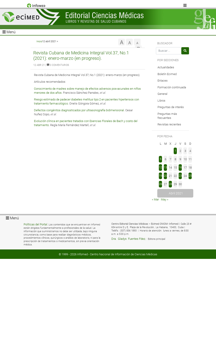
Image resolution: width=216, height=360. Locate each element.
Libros (161, 100)
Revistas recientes (169, 124)
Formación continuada (172, 87)
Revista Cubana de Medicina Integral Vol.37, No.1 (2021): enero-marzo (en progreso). (81, 55)
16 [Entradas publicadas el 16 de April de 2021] (180, 167)
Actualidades (166, 67)
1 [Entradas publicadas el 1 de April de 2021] (175, 150)
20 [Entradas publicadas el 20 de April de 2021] (165, 175)
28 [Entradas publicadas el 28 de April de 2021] (170, 184)
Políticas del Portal (35, 224)
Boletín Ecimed (167, 74)
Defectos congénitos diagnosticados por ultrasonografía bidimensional (79, 110)
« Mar (155, 199)
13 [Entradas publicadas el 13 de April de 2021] (165, 167)
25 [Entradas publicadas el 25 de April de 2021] (190, 175)
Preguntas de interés (171, 107)
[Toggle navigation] (185, 6)
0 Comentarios (58, 65)
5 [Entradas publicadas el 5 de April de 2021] (160, 159)
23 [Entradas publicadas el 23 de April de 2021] (180, 175)
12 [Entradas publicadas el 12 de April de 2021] (160, 167)
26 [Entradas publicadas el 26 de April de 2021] (160, 184)
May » (164, 199)
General (162, 94)
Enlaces (163, 80)
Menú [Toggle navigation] (9, 32)
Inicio (39, 41)
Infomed (82, 254)
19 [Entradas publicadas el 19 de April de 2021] (160, 175)
